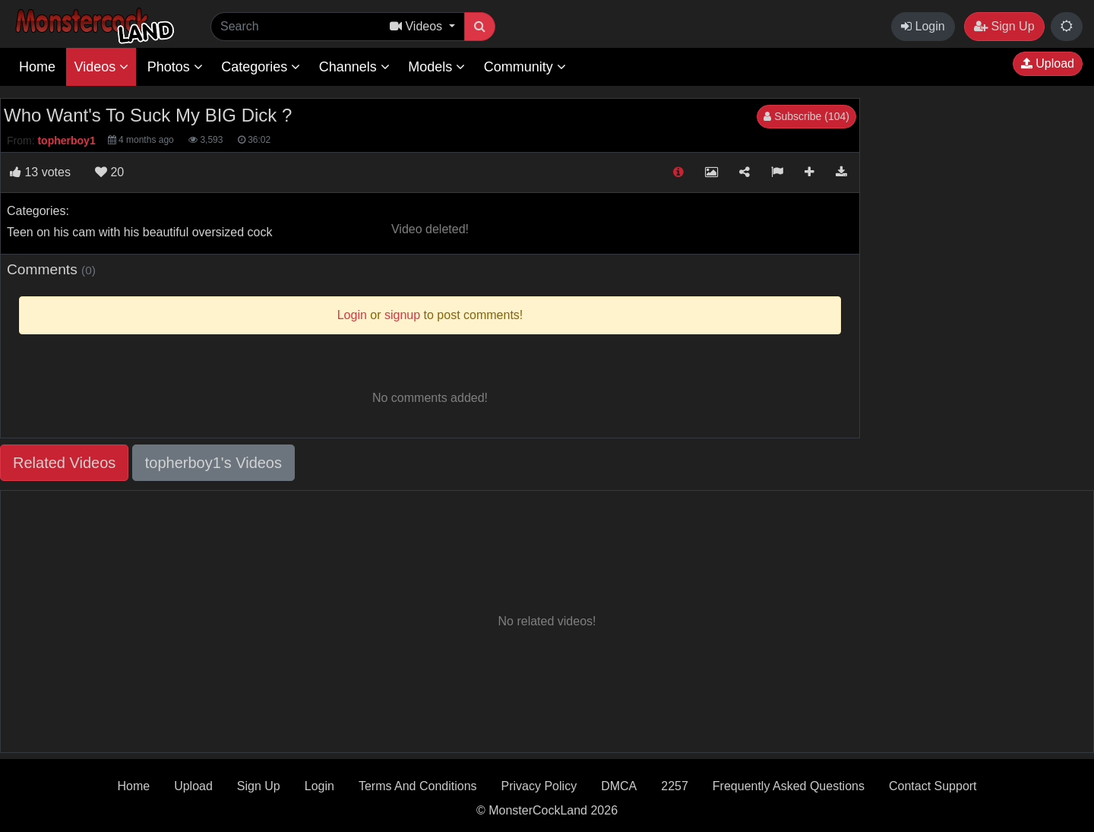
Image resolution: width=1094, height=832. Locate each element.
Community (525, 66)
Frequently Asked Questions (789, 786)
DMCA (619, 786)
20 (109, 172)
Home (37, 66)
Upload (1047, 63)
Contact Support (933, 786)
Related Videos (64, 462)
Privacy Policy (539, 786)
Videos (101, 66)
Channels (354, 66)
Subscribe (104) (806, 116)
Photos (175, 66)
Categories (260, 66)
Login (923, 26)
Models (436, 66)
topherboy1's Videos (213, 462)
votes (40, 172)
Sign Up (1004, 26)
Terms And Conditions (418, 786)
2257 (674, 786)
